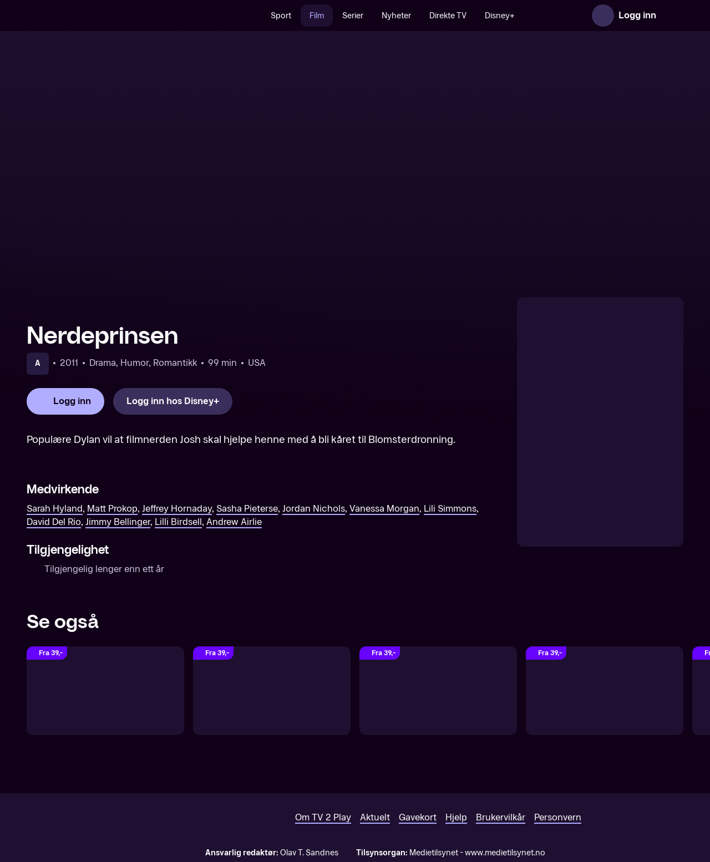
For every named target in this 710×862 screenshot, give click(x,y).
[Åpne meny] (672, 15)
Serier (366, 16)
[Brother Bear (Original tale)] (604, 690)
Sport (294, 16)
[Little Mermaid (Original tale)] (105, 690)
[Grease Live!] (272, 690)
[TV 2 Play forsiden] (110, 15)
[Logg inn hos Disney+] (172, 401)
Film (330, 16)
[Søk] (263, 15)
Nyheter (409, 16)
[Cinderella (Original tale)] (438, 690)
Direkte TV (461, 16)
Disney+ (513, 16)
